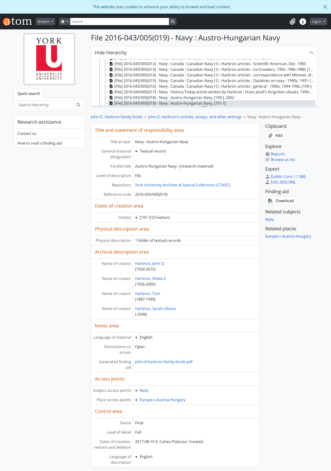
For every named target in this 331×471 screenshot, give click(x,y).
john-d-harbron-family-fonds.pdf (163, 361)
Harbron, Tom (147, 293)
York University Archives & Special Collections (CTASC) (182, 185)
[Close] (325, 6)
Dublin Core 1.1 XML (285, 176)
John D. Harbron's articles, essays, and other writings (195, 116)
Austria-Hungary (171, 399)
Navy (144, 390)
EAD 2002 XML (280, 182)
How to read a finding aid (39, 143)
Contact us (26, 133)
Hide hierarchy (111, 52)
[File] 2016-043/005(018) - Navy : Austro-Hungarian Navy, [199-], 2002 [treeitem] (171, 97)
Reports (275, 154)
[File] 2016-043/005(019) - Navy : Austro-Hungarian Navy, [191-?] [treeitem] (167, 103)
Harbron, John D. (150, 263)
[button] (292, 21)
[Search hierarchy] (45, 104)
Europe (146, 399)
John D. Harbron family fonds (116, 116)
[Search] (119, 21)
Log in (317, 21)
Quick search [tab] (28, 93)
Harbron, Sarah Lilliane (155, 308)
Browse (44, 21)
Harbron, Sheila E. (151, 278)
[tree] (204, 82)
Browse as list (280, 159)
